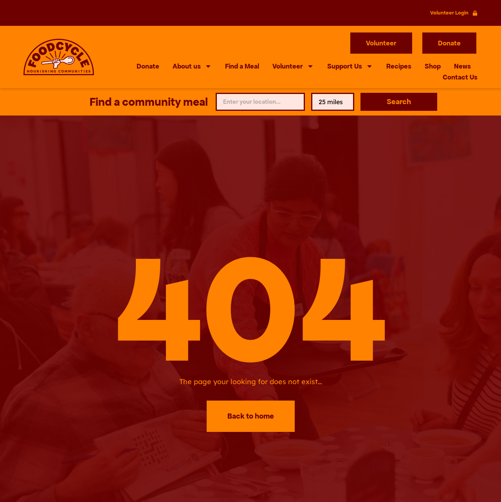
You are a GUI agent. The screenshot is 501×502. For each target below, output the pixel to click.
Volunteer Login (449, 12)
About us (192, 66)
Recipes (398, 66)
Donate (148, 66)
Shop (433, 66)
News (462, 66)
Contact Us (460, 77)
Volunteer (293, 66)
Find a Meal (242, 66)
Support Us (350, 66)
